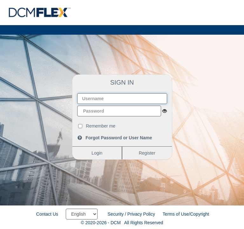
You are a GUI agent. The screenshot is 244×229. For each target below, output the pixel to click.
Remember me (101, 125)
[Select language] (82, 214)
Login (97, 153)
